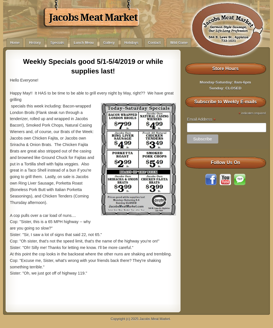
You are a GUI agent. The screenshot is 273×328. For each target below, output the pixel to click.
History (35, 43)
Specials (57, 43)
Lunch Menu (84, 43)
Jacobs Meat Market (93, 17)
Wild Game (179, 43)
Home (14, 43)
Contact (154, 43)
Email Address (201, 119)
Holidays (131, 43)
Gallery (109, 43)
